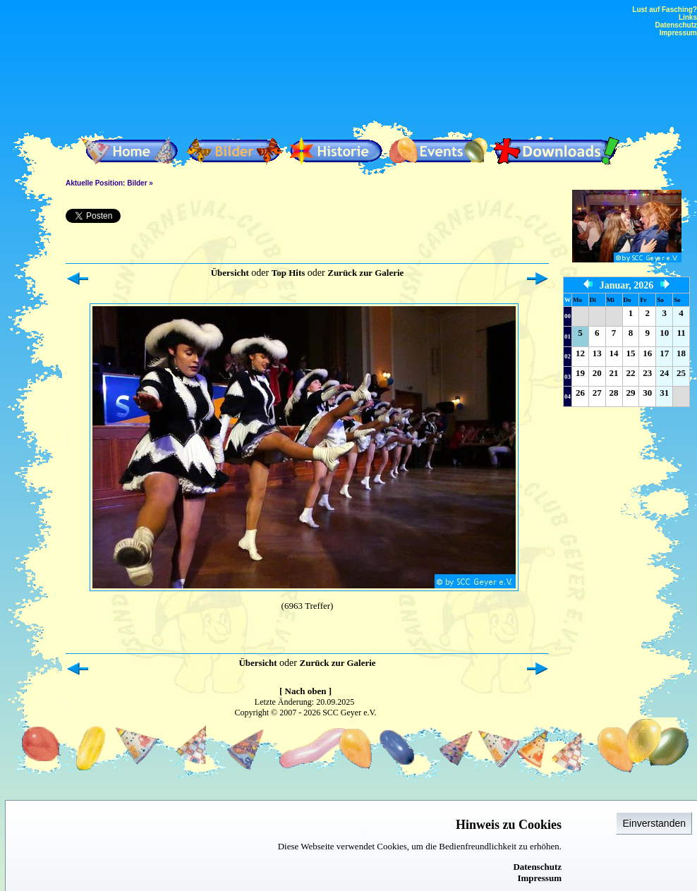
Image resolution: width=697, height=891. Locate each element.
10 (664, 332)
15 (630, 353)
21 (614, 373)
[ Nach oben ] (305, 691)
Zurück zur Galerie (365, 272)
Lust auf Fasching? (664, 9)
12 (580, 353)
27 (597, 392)
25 (681, 373)
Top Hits (288, 272)
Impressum (539, 878)
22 (630, 373)
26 (580, 392)
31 (664, 392)
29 (630, 392)
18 (681, 353)
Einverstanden (654, 823)
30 (647, 392)
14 (614, 353)
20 (597, 373)
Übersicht (230, 272)
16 (647, 353)
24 (664, 373)
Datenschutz (537, 866)
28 (614, 392)
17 (664, 353)
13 (597, 353)
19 (580, 373)
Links (688, 17)
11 (681, 332)
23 (647, 373)
